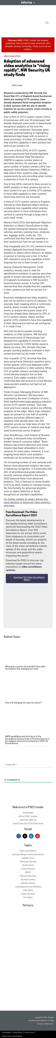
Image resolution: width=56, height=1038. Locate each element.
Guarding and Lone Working (28, 886)
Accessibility (6, 1032)
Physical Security (28, 876)
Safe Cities (28, 890)
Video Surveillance (27, 851)
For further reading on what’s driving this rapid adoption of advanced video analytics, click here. (28, 502)
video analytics (32, 401)
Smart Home (28, 865)
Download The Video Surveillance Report (26, 578)
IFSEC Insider (17, 85)
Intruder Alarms (28, 883)
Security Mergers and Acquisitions (28, 854)
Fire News (28, 897)
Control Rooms (28, 869)
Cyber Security (28, 894)
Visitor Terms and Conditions (12, 1036)
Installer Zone (28, 858)
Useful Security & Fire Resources (28, 823)
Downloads (28, 813)
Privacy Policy (17, 1032)
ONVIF (28, 872)
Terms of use (28, 1032)
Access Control (28, 879)
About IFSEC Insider (28, 816)
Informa (28, 2)
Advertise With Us (28, 820)
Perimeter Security (27, 861)
